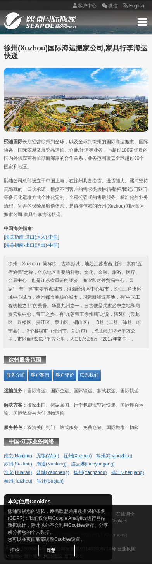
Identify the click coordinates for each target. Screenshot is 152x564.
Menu (142, 22)
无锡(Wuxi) (47, 455)
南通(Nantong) (51, 464)
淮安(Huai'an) (18, 472)
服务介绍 (15, 375)
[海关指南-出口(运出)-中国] (31, 245)
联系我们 (89, 375)
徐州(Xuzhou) (78, 455)
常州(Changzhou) (114, 455)
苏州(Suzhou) (18, 464)
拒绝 (14, 550)
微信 (108, 6)
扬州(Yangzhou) (90, 472)
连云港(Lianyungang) (93, 464)
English (132, 6)
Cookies (119, 521)
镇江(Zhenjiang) (127, 472)
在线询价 (125, 514)
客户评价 (64, 375)
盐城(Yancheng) (52, 472)
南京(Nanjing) (18, 455)
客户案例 (40, 375)
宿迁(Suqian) (50, 481)
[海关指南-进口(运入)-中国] (31, 237)
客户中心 (83, 6)
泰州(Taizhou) (18, 481)
